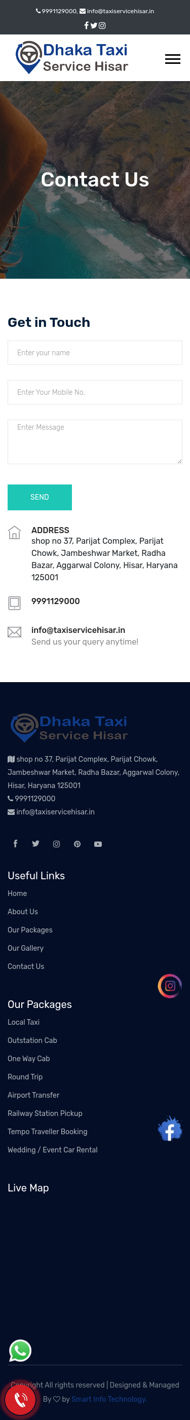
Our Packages (30, 930)
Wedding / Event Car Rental (53, 1150)
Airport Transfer (33, 1095)
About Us (23, 912)
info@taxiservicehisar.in (51, 812)
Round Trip (25, 1077)
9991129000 (32, 799)
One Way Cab (29, 1059)
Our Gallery (26, 948)
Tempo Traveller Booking (48, 1132)
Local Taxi (24, 1022)
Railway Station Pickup (45, 1113)
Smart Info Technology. (109, 1399)
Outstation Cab (32, 1040)
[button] (172, 57)
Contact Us (26, 966)
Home (17, 893)
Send (39, 497)
